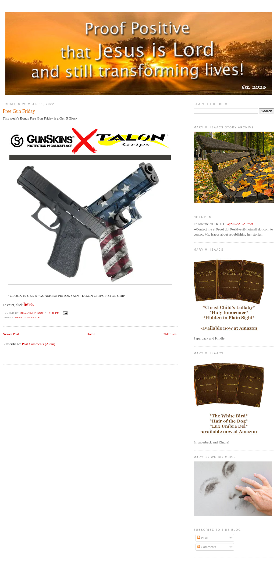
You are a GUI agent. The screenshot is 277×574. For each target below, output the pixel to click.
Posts (202, 538)
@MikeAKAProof (240, 224)
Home (91, 334)
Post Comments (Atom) (38, 344)
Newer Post (11, 334)
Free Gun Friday (28, 317)
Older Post (170, 334)
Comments (206, 547)
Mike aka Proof (32, 313)
